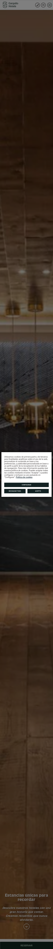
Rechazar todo (15, 491)
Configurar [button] (26, 485)
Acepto (38, 491)
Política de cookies (24, 477)
